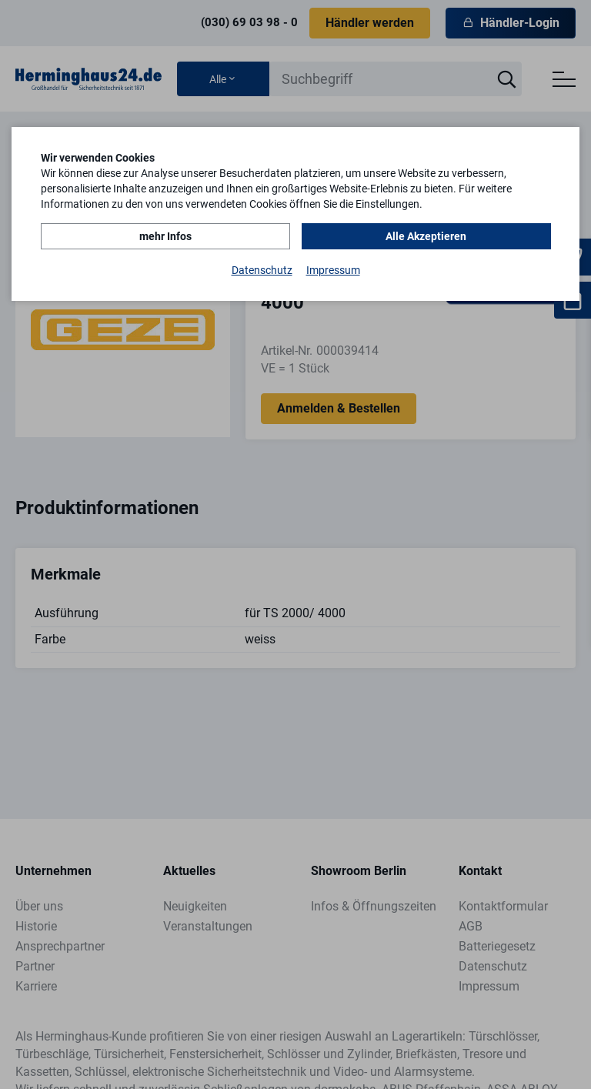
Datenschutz (262, 270)
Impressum (333, 270)
